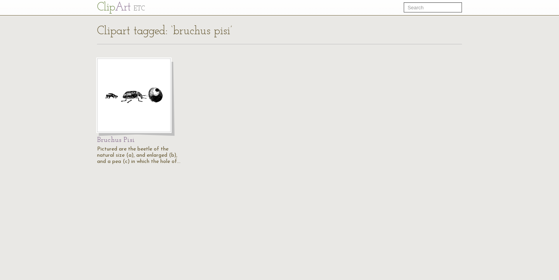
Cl (121, 8)
